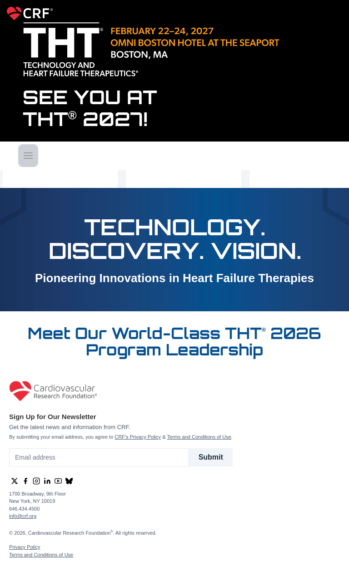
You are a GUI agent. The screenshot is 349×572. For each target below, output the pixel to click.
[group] (14, 481)
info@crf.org (22, 516)
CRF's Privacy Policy (138, 437)
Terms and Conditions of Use (199, 437)
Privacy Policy (24, 547)
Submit (211, 457)
